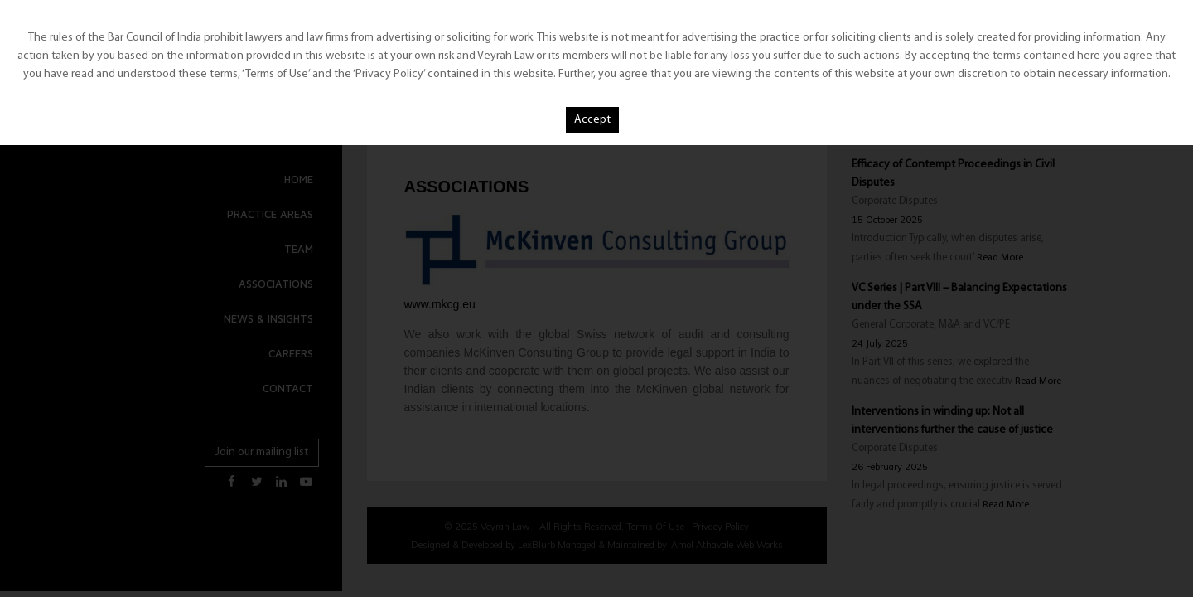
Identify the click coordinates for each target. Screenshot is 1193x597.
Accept (592, 120)
